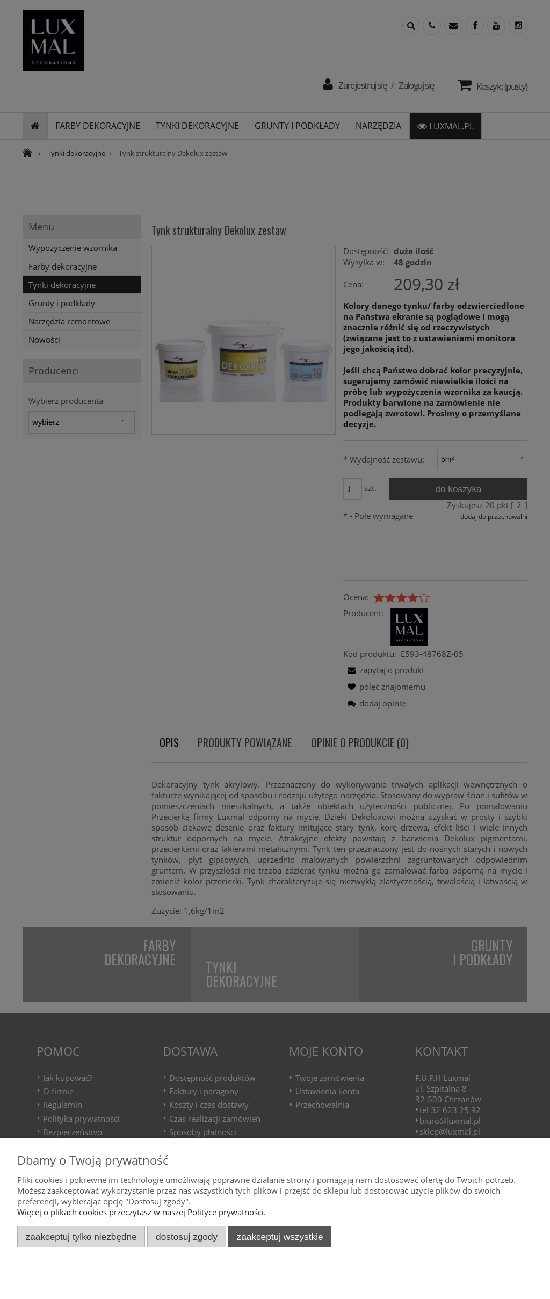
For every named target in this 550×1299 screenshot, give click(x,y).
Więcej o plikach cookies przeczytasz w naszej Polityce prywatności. (141, 1212)
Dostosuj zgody (187, 1236)
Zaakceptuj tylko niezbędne (81, 1236)
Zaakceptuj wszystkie (280, 1236)
